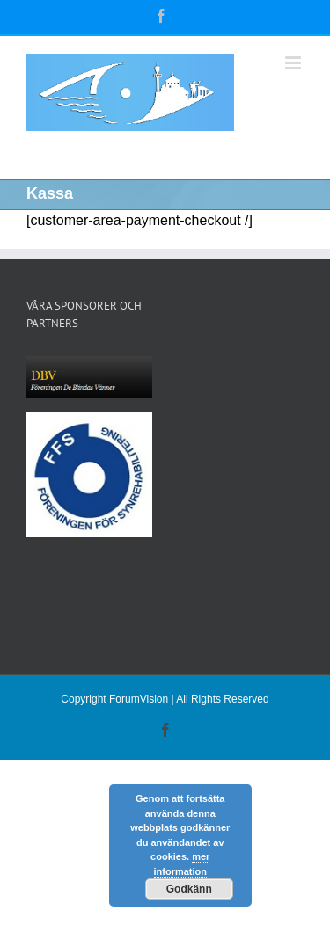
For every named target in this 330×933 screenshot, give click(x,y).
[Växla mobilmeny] (294, 63)
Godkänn (189, 889)
